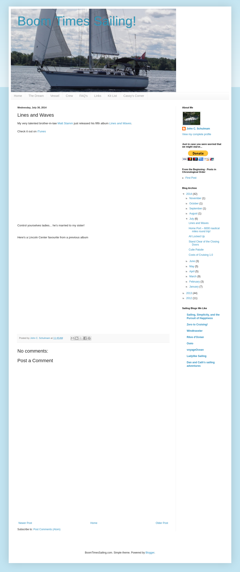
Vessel (54, 96)
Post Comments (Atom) (46, 529)
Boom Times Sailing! (76, 21)
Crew (69, 96)
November (195, 198)
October (194, 203)
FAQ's (83, 96)
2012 (189, 298)
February (194, 281)
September (196, 208)
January (194, 286)
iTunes (41, 131)
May (192, 266)
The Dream (36, 96)
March (193, 276)
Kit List (112, 96)
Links (97, 96)
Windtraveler (195, 330)
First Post (191, 177)
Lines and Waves (199, 223)
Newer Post (25, 523)
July (192, 218)
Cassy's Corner (133, 96)
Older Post (162, 523)
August (193, 213)
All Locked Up (197, 236)
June (192, 261)
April (192, 271)
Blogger (149, 552)
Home (18, 96)
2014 (189, 193)
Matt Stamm (65, 123)
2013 (189, 293)
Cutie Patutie (196, 249)
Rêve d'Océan (195, 337)
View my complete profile (196, 134)
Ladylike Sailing (197, 356)
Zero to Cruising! (197, 324)
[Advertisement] (93, 489)
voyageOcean (195, 349)
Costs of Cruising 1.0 (201, 254)
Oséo (190, 343)
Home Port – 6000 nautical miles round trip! (204, 230)
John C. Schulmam (198, 128)
